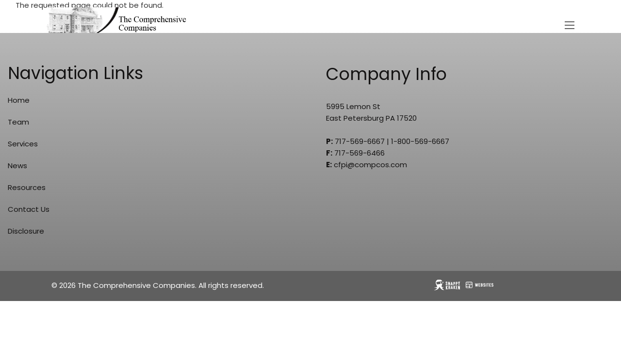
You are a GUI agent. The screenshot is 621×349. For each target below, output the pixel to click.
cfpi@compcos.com (370, 164)
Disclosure (26, 231)
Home (19, 100)
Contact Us (28, 209)
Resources (27, 187)
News (17, 165)
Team (18, 122)
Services (23, 144)
